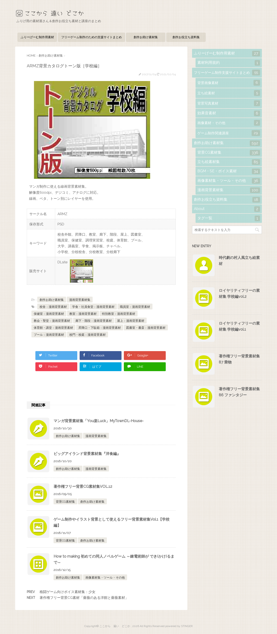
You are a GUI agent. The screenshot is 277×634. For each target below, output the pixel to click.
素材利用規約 (228, 63)
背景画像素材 (228, 83)
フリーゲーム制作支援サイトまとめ (227, 72)
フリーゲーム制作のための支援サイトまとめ (91, 37)
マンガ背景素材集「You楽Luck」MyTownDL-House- (99, 421)
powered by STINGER (179, 626)
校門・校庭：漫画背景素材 (87, 334)
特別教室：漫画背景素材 (118, 313)
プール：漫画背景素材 (49, 334)
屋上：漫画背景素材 (130, 320)
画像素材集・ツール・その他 (105, 577)
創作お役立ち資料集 (186, 37)
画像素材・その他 (228, 123)
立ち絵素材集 (228, 162)
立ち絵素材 (228, 93)
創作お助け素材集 (146, 37)
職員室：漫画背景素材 (135, 307)
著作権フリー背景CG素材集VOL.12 (83, 486)
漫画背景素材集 (79, 300)
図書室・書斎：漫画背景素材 (146, 327)
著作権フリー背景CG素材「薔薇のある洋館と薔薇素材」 (84, 598)
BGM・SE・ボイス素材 (228, 171)
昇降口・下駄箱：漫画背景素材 (99, 327)
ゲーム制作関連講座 (228, 133)
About (227, 209)
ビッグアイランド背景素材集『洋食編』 (87, 453)
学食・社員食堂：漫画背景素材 (93, 307)
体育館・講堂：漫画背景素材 (53, 327)
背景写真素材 (228, 103)
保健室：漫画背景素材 (49, 313)
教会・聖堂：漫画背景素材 (52, 320)
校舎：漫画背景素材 (53, 307)
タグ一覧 (228, 218)
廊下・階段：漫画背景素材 (93, 320)
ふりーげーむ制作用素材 (37, 37)
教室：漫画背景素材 (83, 313)
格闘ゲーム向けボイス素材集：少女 (67, 592)
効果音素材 (228, 113)
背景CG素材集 (65, 501)
